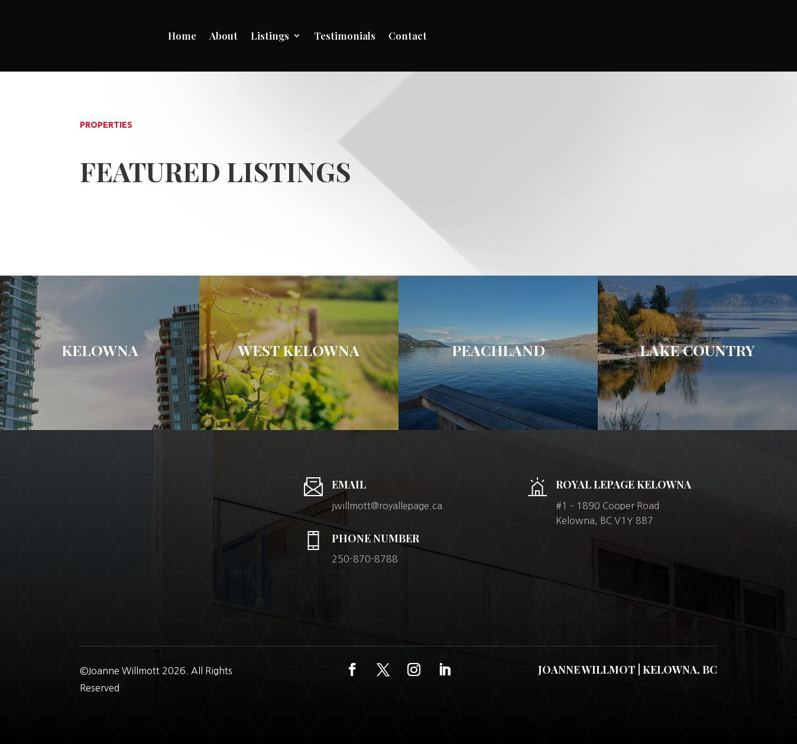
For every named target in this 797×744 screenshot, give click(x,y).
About (223, 35)
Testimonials (344, 35)
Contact (407, 35)
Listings (270, 35)
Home (182, 35)
